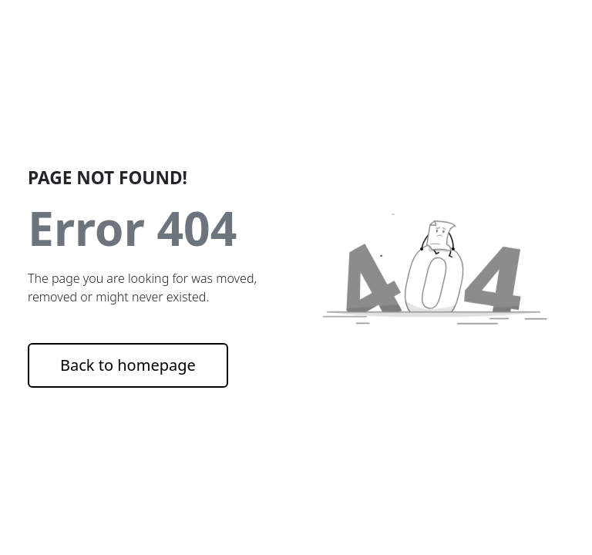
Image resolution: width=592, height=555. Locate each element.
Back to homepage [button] (128, 365)
